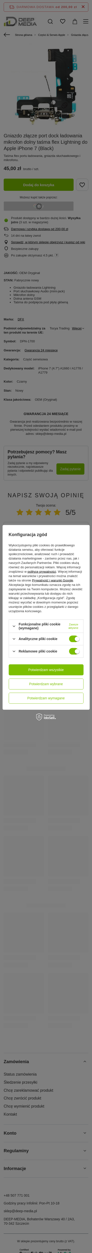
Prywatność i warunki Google (52, 580)
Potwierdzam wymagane (46, 698)
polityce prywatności (41, 571)
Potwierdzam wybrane (46, 684)
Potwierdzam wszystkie (46, 670)
